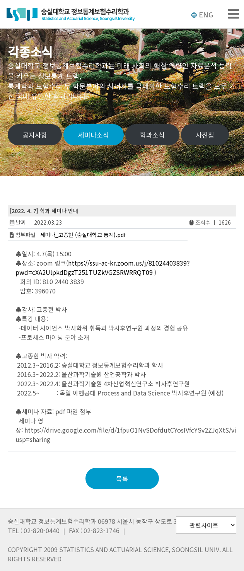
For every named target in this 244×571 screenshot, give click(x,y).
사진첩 (205, 135)
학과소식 (152, 135)
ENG (202, 14)
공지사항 (34, 135)
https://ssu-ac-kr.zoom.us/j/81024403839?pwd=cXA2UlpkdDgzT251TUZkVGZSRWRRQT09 (102, 267)
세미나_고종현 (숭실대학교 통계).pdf (83, 235)
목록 (122, 478)
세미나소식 (93, 135)
